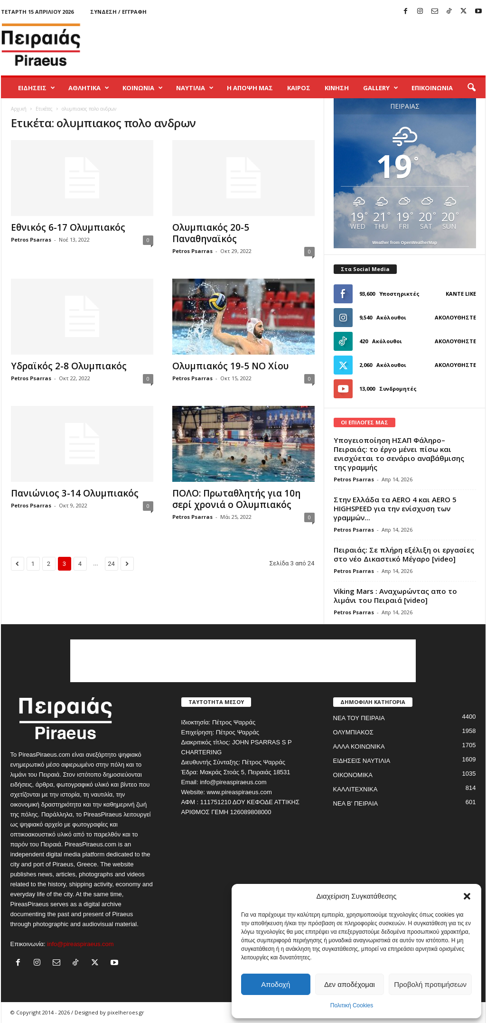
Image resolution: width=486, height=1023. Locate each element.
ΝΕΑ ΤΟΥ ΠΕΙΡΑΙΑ (359, 718)
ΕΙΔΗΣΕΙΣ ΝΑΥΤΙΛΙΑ (362, 760)
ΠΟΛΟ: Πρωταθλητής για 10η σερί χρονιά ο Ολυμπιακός (236, 499)
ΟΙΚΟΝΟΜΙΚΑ (353, 775)
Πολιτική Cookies (352, 1005)
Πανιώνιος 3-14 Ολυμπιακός (75, 493)
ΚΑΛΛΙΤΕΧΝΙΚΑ (355, 789)
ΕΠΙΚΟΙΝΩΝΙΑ (432, 88)
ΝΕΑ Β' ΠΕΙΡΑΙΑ (355, 803)
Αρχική (19, 108)
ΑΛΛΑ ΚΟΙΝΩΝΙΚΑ (359, 746)
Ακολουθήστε (455, 317)
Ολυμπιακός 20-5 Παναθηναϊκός (210, 233)
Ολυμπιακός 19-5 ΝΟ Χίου (230, 366)
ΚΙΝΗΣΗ (337, 88)
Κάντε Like (461, 293)
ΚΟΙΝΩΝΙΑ (142, 87)
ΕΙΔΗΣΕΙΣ (36, 87)
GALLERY (380, 87)
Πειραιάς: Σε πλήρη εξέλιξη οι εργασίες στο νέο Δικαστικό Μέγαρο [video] (404, 554)
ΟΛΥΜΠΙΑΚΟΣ (353, 732)
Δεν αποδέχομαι (349, 984)
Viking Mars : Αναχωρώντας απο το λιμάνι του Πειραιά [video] (395, 595)
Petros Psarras (31, 239)
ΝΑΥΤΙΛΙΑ (195, 87)
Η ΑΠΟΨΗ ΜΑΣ (250, 88)
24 (111, 563)
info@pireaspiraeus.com (80, 944)
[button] (467, 896)
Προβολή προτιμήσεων (430, 984)
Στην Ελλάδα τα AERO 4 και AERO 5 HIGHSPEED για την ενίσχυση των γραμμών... (395, 508)
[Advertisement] (313, 44)
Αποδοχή (275, 984)
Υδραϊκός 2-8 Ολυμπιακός (69, 366)
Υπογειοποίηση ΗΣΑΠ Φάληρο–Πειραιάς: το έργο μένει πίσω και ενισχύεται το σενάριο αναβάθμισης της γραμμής (399, 453)
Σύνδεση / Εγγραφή (118, 11)
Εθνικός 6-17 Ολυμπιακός (68, 227)
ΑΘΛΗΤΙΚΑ (88, 87)
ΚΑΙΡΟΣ (298, 88)
